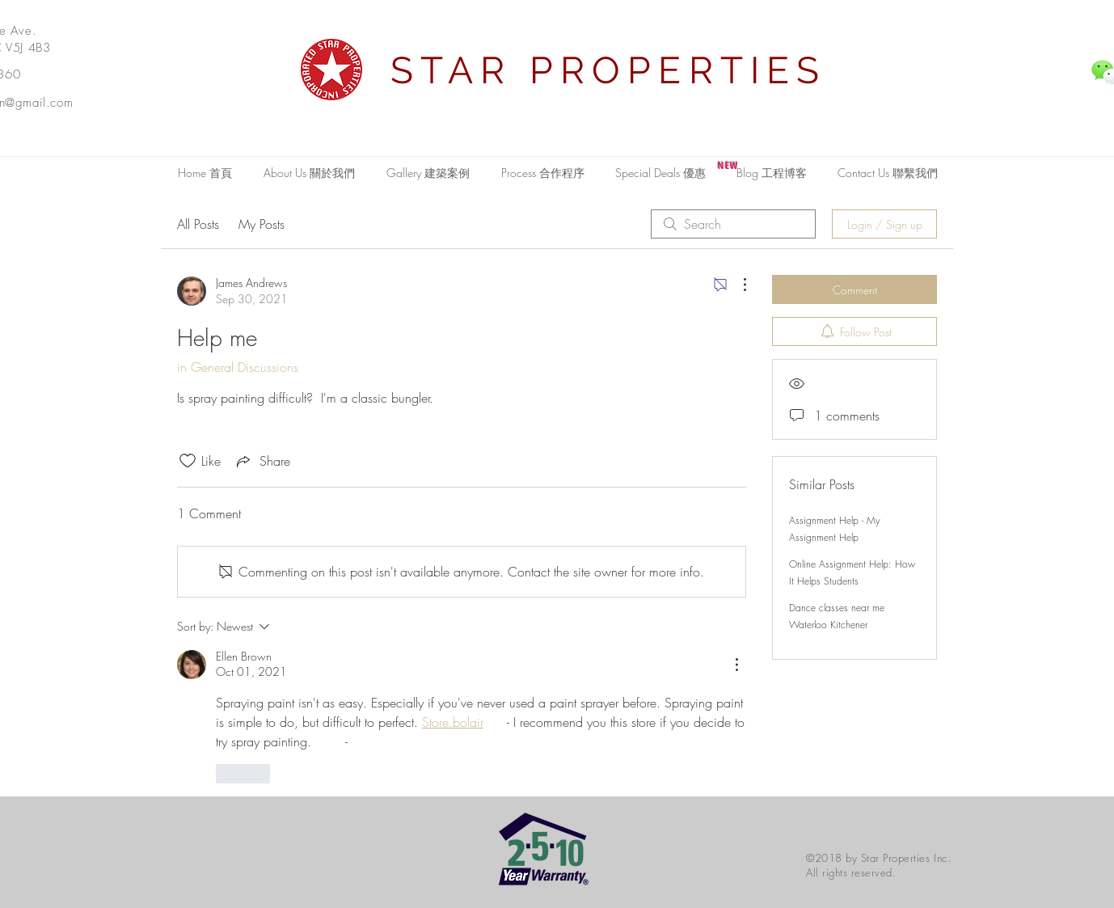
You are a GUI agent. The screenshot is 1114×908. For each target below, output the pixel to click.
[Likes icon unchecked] (187, 461)
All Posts (198, 224)
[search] (733, 224)
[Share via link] (262, 461)
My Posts (261, 224)
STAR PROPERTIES (608, 70)
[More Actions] (736, 284)
